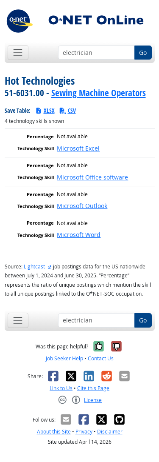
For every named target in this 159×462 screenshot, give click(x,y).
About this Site (54, 431)
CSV (67, 110)
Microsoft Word (78, 235)
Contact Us (101, 358)
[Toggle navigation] (18, 52)
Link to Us (61, 388)
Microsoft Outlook (82, 206)
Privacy (83, 431)
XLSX (45, 110)
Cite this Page (93, 388)
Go (143, 52)
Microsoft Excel (78, 148)
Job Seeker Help (64, 358)
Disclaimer (110, 431)
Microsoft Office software (92, 177)
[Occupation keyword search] (96, 53)
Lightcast (34, 266)
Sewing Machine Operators (98, 93)
